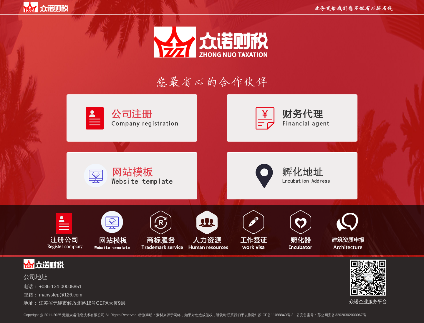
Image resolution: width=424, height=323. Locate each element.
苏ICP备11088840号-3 (275, 315)
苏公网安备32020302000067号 (341, 315)
